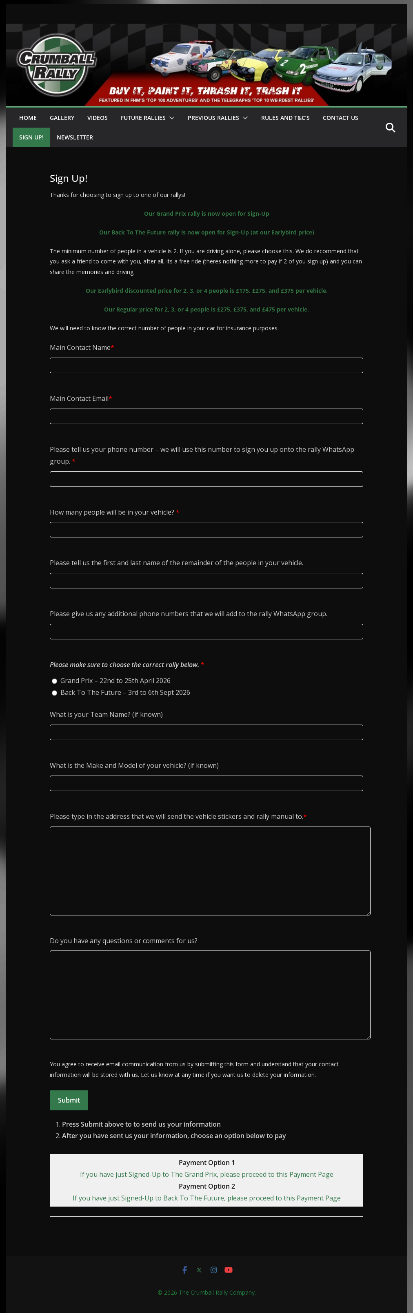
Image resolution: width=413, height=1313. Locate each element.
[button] (170, 118)
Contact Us (340, 118)
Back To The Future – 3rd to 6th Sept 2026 (125, 692)
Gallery (62, 118)
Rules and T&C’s (285, 118)
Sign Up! (31, 137)
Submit (69, 1100)
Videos (97, 118)
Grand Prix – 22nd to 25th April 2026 (115, 680)
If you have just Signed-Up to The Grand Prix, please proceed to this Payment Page (206, 1174)
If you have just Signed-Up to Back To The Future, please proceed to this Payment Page (207, 1198)
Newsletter (75, 137)
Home (28, 118)
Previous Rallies (213, 118)
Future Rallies (143, 118)
